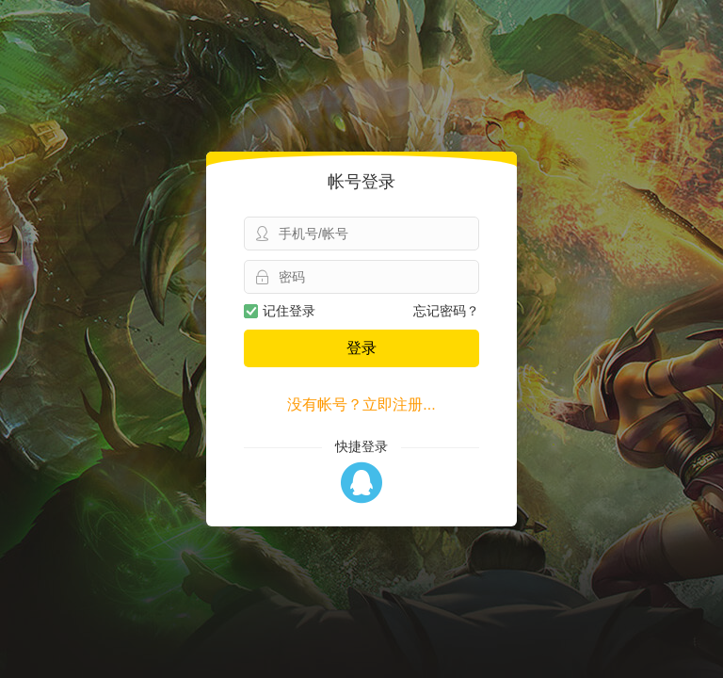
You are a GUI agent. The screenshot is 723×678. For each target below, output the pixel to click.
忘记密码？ (446, 310)
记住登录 (279, 310)
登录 (361, 348)
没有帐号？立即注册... (361, 404)
